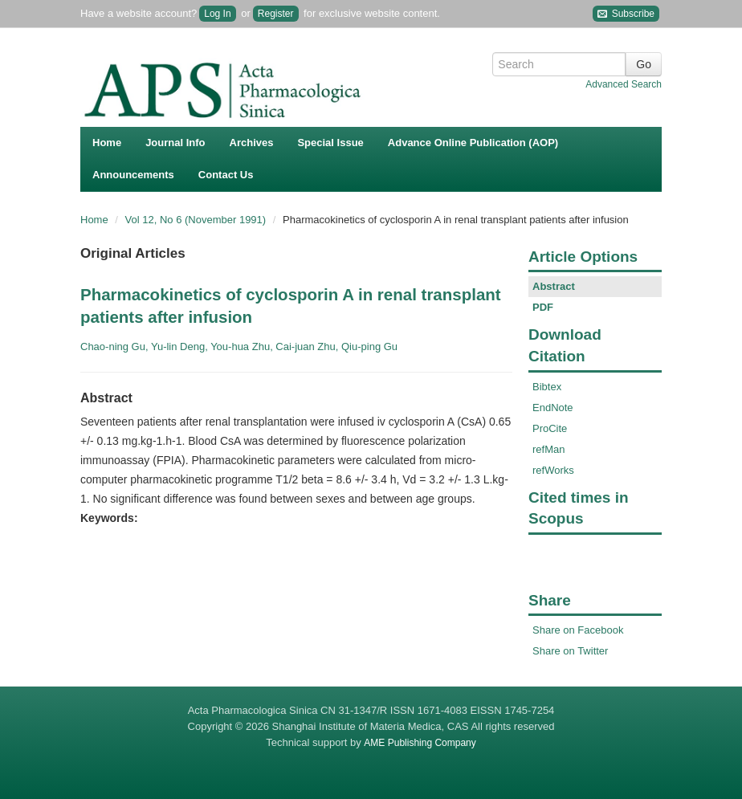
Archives (252, 143)
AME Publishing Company (419, 742)
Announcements (133, 175)
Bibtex (546, 387)
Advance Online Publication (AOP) (473, 143)
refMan (548, 449)
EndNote (552, 408)
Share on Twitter (570, 651)
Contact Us (226, 175)
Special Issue (330, 143)
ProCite (549, 428)
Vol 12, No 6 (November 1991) (197, 220)
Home (106, 143)
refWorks (553, 470)
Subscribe (625, 14)
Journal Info (175, 143)
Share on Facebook (577, 630)
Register (276, 13)
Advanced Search (623, 84)
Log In (217, 13)
